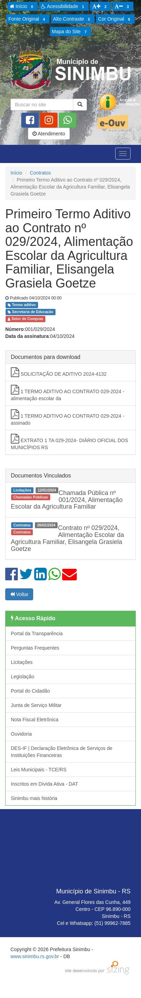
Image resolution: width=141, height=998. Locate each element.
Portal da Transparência (37, 633)
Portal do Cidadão (30, 691)
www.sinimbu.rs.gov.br (34, 956)
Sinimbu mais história (34, 798)
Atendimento (48, 133)
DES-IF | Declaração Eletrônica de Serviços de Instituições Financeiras (61, 751)
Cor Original (115, 19)
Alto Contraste (72, 19)
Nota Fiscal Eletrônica (34, 719)
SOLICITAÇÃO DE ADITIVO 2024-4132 (58, 372)
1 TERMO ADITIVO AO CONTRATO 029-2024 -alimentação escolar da (67, 393)
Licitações (21, 662)
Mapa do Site (70, 32)
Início (23, 6)
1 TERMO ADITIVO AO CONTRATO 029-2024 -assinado (67, 417)
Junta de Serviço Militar (36, 705)
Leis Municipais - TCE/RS (38, 769)
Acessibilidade (63, 6)
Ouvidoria (21, 734)
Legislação (22, 676)
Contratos (40, 173)
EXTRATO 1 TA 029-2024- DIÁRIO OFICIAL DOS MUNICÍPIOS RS (69, 442)
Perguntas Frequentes (35, 648)
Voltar (19, 594)
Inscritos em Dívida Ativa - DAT (44, 784)
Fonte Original (27, 19)
